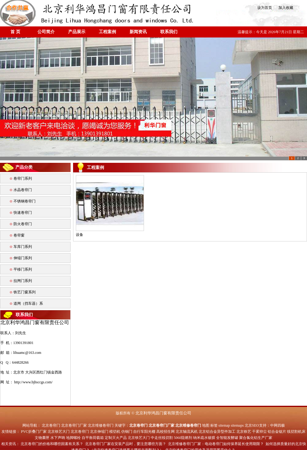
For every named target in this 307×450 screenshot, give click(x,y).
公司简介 (46, 31)
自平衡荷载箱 (93, 438)
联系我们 (168, 31)
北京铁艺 (243, 431)
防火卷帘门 (23, 224)
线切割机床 (296, 431)
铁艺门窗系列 (25, 292)
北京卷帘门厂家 (74, 425)
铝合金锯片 (277, 431)
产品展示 (76, 31)
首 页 (15, 31)
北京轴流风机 (187, 431)
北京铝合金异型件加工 (217, 431)
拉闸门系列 (23, 281)
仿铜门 (126, 431)
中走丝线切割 (162, 438)
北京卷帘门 (51, 425)
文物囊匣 (42, 438)
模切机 (114, 431)
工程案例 (107, 31)
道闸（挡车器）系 (28, 303)
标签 (214, 425)
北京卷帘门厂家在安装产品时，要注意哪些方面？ (125, 444)
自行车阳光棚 (144, 431)
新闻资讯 (138, 31)
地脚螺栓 (73, 438)
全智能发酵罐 (227, 438)
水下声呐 (57, 438)
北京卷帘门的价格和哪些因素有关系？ (52, 444)
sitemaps (237, 425)
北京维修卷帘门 (101, 425)
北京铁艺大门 (59, 431)
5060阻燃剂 (183, 438)
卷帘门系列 (23, 178)
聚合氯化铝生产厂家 (255, 438)
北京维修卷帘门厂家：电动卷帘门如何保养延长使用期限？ (216, 444)
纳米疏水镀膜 (204, 438)
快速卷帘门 (23, 212)
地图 (205, 425)
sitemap (224, 425)
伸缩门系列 (23, 258)
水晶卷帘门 (23, 190)
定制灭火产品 (116, 438)
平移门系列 (23, 269)
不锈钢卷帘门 (25, 201)
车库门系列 (23, 247)
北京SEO (252, 425)
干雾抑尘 (259, 431)
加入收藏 (284, 8)
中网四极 (277, 425)
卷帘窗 (19, 235)
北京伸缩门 (99, 431)
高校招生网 (165, 431)
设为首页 (264, 8)
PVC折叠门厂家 (33, 431)
